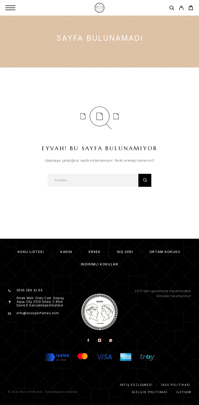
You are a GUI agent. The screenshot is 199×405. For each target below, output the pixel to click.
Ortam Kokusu (165, 252)
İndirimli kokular (99, 264)
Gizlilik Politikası (150, 392)
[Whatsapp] (110, 341)
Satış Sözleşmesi (136, 384)
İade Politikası (175, 384)
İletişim (183, 392)
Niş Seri (125, 252)
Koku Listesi (31, 252)
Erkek (95, 252)
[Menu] (10, 8)
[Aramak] (171, 8)
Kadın (66, 252)
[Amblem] (99, 8)
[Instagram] (99, 341)
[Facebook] (88, 341)
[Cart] (191, 8)
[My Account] (181, 8)
